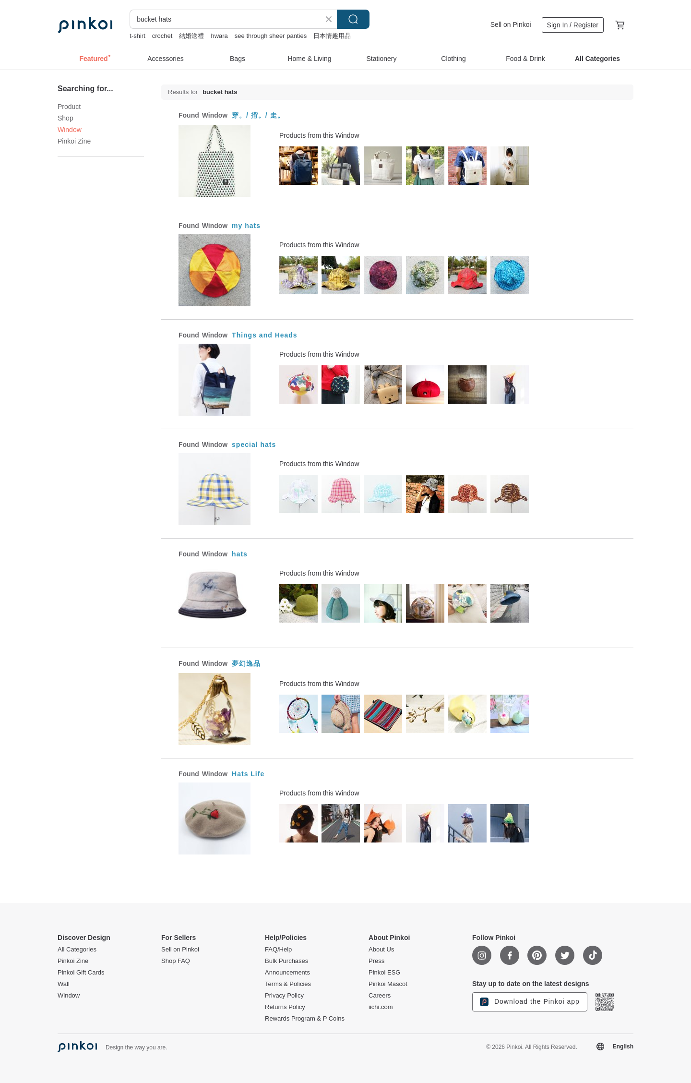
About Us (381, 949)
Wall (64, 984)
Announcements (287, 972)
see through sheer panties (271, 35)
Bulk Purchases (286, 961)
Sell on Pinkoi (510, 24)
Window (69, 995)
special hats (254, 444)
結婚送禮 (191, 35)
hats (240, 554)
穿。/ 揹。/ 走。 (258, 115)
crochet (162, 35)
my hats (246, 225)
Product (69, 106)
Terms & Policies (288, 984)
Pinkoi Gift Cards (81, 972)
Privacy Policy (284, 995)
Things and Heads (265, 335)
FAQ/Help (278, 949)
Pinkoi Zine (74, 141)
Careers (380, 995)
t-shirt (137, 35)
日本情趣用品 (332, 35)
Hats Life (248, 774)
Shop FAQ (175, 961)
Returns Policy (285, 1007)
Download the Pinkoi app (530, 1002)
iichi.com (381, 1007)
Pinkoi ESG (384, 972)
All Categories (77, 949)
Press (376, 961)
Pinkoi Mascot (388, 984)
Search (353, 19)
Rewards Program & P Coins (305, 1018)
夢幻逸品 (246, 663)
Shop (65, 118)
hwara (219, 35)
